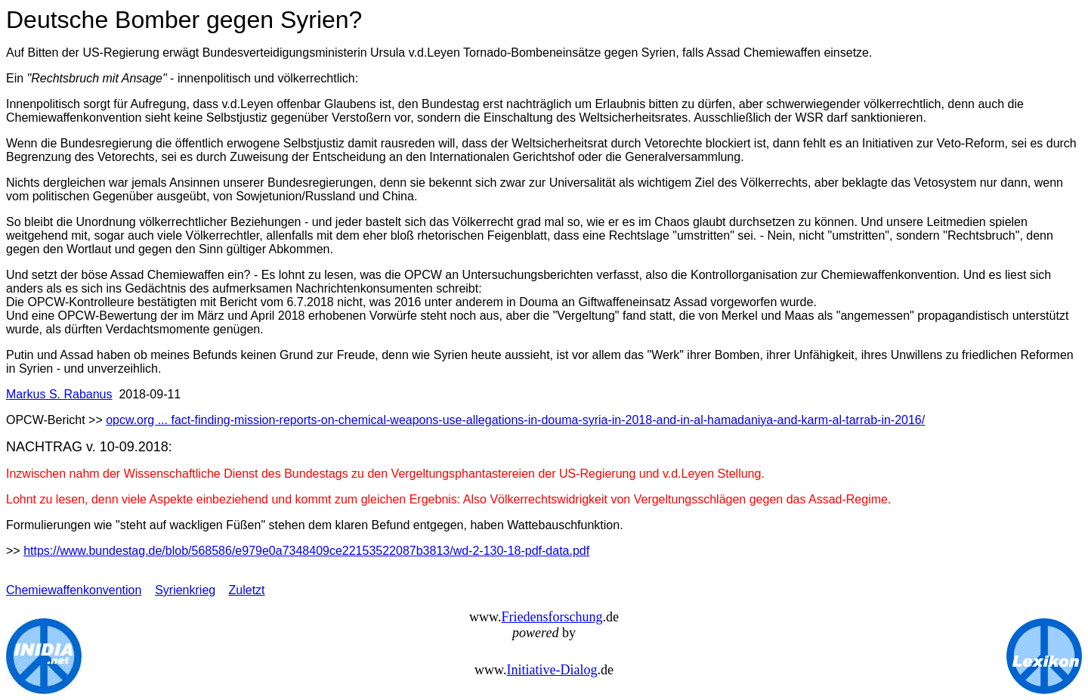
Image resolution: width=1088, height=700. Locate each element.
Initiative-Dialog (551, 669)
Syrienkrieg (185, 590)
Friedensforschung (551, 616)
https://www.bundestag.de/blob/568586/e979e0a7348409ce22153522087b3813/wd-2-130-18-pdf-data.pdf (306, 550)
